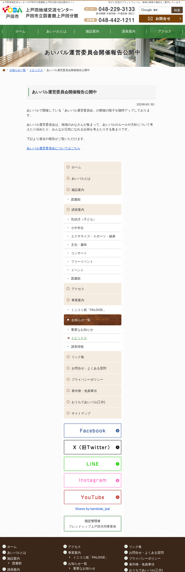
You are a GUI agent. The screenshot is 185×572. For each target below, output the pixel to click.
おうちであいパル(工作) (163, 318)
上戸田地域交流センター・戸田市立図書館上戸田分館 (139, 561)
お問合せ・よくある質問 (163, 284)
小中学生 (152, 140)
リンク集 (152, 273)
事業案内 (152, 216)
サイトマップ (155, 329)
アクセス (152, 205)
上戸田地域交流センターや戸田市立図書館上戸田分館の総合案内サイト (38, 2)
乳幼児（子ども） (158, 132)
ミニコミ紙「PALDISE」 (163, 226)
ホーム (150, 79)
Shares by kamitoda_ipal (160, 408)
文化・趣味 (153, 161)
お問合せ (161, 19)
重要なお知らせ (157, 246)
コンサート (153, 169)
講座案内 (152, 122)
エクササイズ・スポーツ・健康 (161, 151)
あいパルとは (155, 91)
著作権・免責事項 (158, 307)
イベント (152, 186)
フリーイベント (157, 178)
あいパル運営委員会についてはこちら (29, 148)
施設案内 (152, 102)
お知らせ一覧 (155, 236)
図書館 (150, 111)
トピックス (153, 254)
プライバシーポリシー (162, 296)
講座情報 (152, 263)
